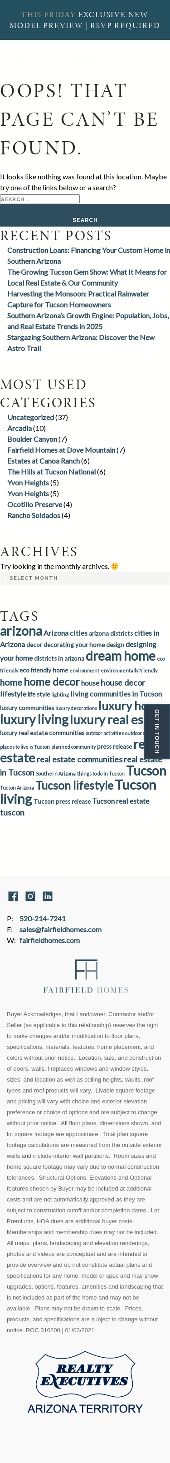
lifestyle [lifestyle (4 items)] (13, 693)
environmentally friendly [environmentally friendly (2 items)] (129, 670)
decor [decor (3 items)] (34, 644)
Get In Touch (157, 731)
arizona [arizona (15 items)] (21, 630)
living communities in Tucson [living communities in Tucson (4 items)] (116, 693)
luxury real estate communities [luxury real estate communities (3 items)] (42, 732)
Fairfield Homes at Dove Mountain (61, 449)
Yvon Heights (28, 482)
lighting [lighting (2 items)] (60, 694)
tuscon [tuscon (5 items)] (12, 812)
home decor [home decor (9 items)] (52, 681)
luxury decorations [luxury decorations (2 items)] (76, 708)
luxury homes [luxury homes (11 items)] (133, 705)
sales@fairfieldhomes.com (60, 929)
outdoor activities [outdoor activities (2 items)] (105, 733)
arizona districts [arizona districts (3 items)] (111, 633)
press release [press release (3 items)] (114, 746)
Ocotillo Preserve (34, 504)
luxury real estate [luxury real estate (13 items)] (118, 719)
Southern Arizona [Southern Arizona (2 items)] (56, 773)
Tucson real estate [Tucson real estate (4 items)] (120, 800)
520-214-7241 (42, 918)
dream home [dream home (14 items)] (120, 655)
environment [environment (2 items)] (84, 670)
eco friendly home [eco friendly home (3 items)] (43, 670)
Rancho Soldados (33, 515)
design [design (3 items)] (115, 644)
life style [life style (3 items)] (39, 694)
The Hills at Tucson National (51, 471)
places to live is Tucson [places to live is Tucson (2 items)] (25, 747)
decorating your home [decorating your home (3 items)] (74, 644)
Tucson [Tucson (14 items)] (146, 770)
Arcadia (19, 428)
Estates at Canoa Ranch (43, 460)
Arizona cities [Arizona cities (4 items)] (65, 632)
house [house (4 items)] (90, 682)
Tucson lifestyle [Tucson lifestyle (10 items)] (74, 785)
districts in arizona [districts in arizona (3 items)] (59, 658)
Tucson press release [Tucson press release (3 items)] (62, 801)
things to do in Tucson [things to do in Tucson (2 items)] (101, 773)
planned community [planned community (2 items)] (73, 747)
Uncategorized (30, 417)
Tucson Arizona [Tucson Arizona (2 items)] (17, 788)
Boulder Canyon (32, 439)
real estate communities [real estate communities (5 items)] (79, 759)
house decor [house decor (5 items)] (123, 682)
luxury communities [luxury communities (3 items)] (27, 708)
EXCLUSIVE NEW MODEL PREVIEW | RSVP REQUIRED (85, 20)
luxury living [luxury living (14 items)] (34, 719)
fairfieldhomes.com (49, 940)
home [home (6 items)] (11, 682)
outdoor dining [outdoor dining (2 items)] (141, 733)
